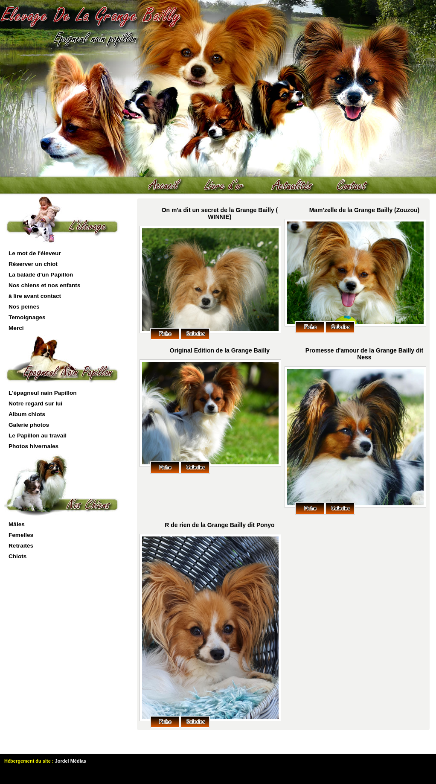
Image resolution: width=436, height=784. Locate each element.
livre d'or (228, 185)
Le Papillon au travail (38, 435)
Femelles (21, 535)
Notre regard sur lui (35, 403)
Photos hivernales (33, 446)
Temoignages (27, 317)
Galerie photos (29, 425)
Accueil (169, 185)
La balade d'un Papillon (41, 274)
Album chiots (27, 414)
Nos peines (24, 306)
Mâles (17, 524)
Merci (16, 328)
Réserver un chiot (33, 264)
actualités (296, 185)
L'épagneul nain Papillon (43, 393)
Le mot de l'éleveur (35, 253)
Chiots (17, 556)
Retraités (21, 545)
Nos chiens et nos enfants (44, 285)
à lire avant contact (35, 296)
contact (356, 185)
